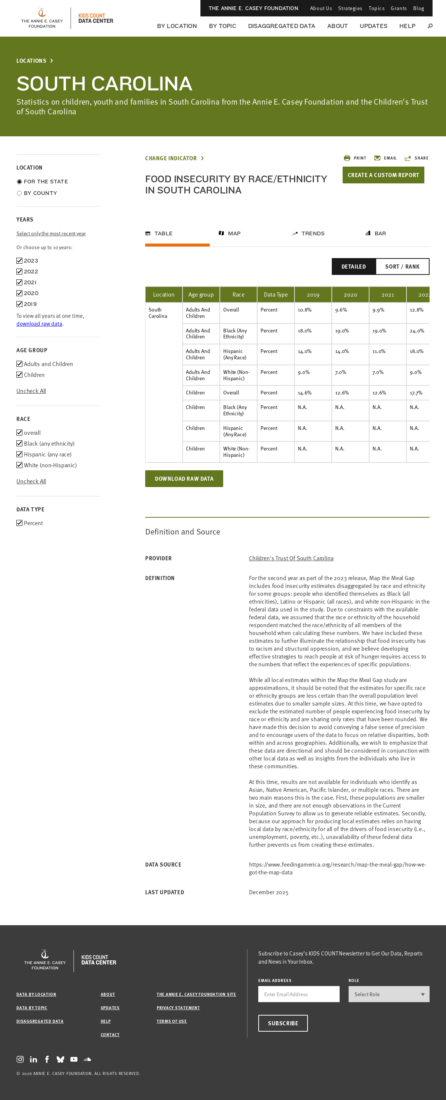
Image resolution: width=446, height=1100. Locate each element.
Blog (418, 8)
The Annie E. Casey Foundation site (196, 994)
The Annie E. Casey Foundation (253, 8)
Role (354, 980)
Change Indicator (171, 158)
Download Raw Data (184, 478)
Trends (313, 233)
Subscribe (283, 1023)
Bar (380, 233)
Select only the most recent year (51, 233)
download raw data (39, 323)
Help (407, 26)
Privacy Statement (178, 1007)
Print (354, 158)
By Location (177, 26)
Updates (373, 26)
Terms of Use (172, 1021)
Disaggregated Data (281, 26)
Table (163, 233)
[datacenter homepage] (96, 18)
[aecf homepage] (42, 18)
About (337, 26)
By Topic (222, 26)
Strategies (350, 8)
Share (416, 158)
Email (385, 158)
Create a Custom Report (384, 175)
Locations (31, 61)
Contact (110, 1034)
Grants (399, 8)
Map (234, 233)
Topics (377, 8)
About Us (321, 8)
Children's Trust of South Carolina (291, 558)
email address (275, 980)
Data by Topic (31, 1007)
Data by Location (36, 994)
